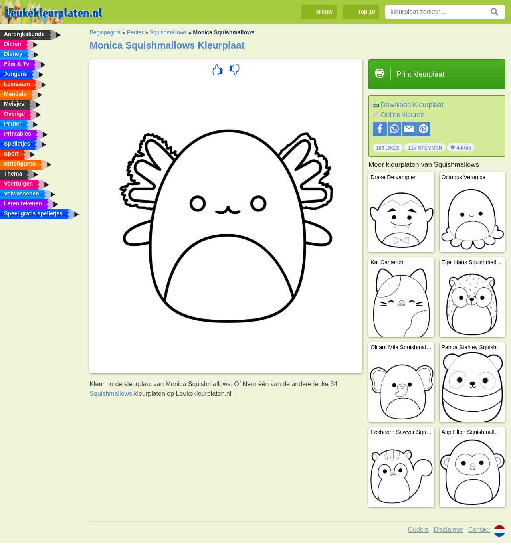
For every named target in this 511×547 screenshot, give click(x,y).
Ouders (418, 529)
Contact (479, 529)
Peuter (135, 32)
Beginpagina (105, 32)
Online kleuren (403, 114)
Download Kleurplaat (412, 105)
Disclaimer (448, 529)
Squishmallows (168, 32)
